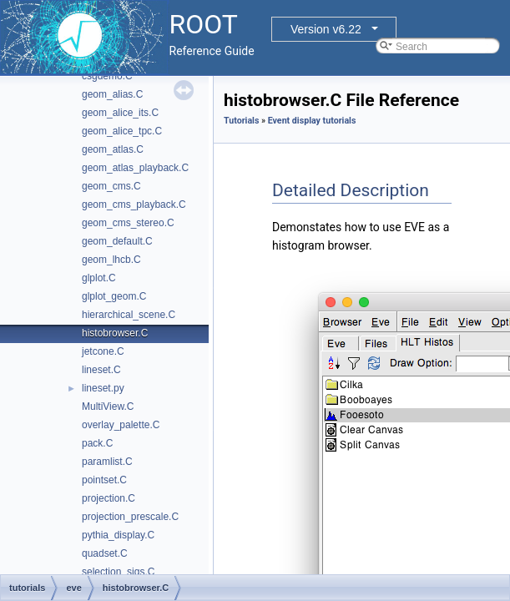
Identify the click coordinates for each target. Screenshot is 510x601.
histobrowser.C (115, 333)
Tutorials (241, 120)
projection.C (108, 498)
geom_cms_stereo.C (128, 223)
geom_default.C (117, 241)
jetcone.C (103, 351)
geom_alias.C (112, 94)
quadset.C (105, 553)
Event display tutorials (312, 120)
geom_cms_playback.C (134, 204)
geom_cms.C (111, 186)
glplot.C (99, 278)
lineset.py (103, 388)
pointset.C (104, 480)
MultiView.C (108, 406)
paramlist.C (107, 461)
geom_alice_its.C (120, 113)
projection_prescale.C (130, 517)
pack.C (97, 443)
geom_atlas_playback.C (135, 168)
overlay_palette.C (120, 425)
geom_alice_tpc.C (122, 131)
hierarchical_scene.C (128, 315)
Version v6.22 (325, 29)
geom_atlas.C (113, 149)
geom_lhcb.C (111, 259)
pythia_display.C (118, 535)
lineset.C (101, 370)
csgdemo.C (107, 76)
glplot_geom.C (114, 296)
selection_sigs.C (118, 572)
